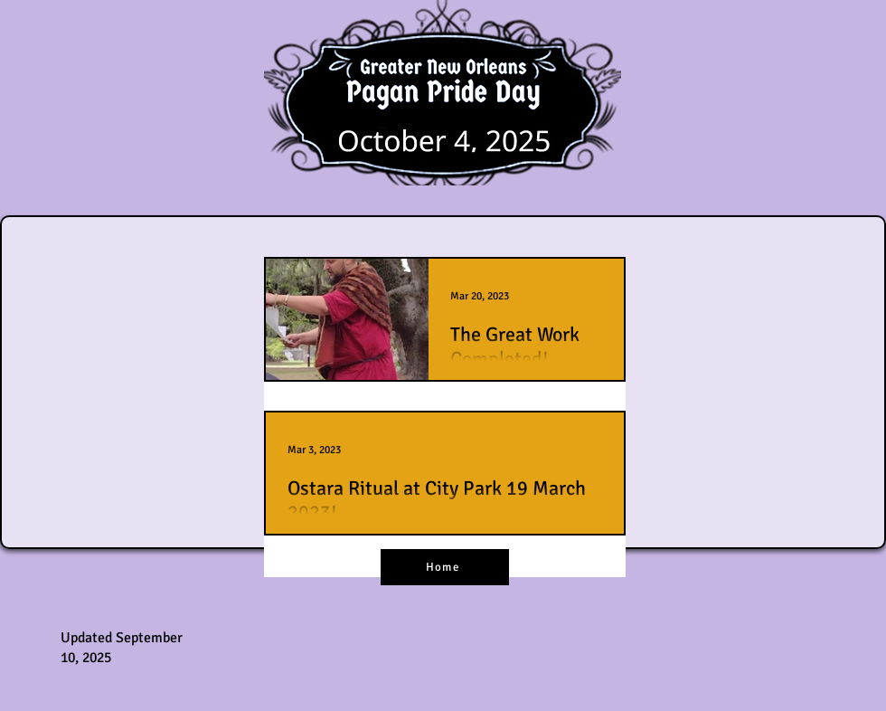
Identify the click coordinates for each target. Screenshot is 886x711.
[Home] (445, 567)
